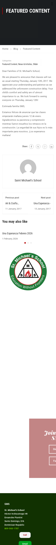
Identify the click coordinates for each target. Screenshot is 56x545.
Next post (46, 197)
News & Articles (25, 64)
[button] (25, 243)
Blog (15, 48)
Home (5, 48)
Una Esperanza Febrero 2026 (17, 233)
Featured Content (31, 48)
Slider (35, 64)
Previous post (12, 197)
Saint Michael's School (28, 180)
